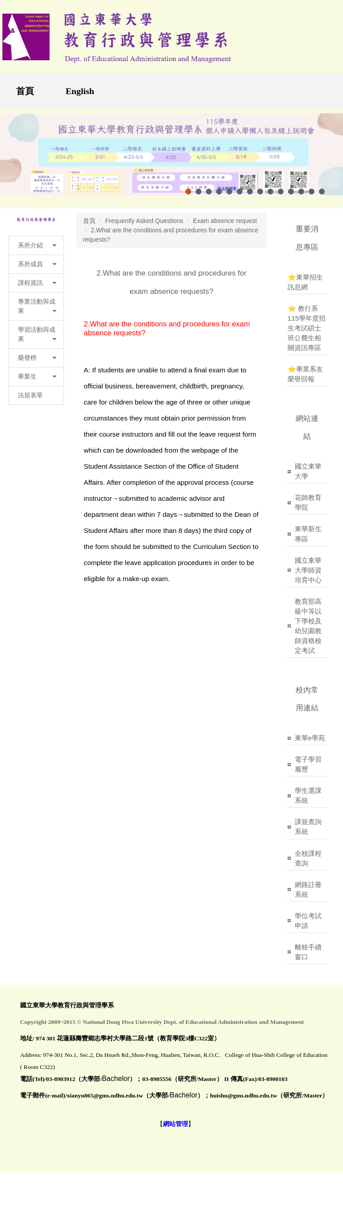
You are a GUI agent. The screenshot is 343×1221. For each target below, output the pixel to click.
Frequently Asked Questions (144, 220)
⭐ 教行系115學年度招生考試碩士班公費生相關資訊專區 (307, 328)
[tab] (188, 191)
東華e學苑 (310, 738)
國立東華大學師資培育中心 (308, 570)
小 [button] (220, 320)
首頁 (25, 91)
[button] (36, 245)
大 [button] (254, 320)
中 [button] (237, 320)
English (80, 91)
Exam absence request (225, 220)
